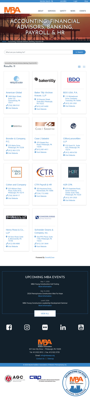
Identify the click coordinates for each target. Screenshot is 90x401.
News (73, 11)
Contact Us (40, 358)
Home (4, 41)
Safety (63, 11)
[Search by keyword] (38, 52)
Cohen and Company (16, 184)
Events (83, 11)
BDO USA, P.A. (70, 92)
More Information (45, 286)
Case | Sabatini (42, 138)
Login (75, 1)
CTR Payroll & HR (43, 184)
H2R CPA (67, 184)
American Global (14, 92)
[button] (79, 67)
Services (52, 11)
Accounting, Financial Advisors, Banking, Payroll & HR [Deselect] (21, 63)
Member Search (46, 1)
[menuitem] (40, 11)
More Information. (45, 296)
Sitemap (50, 358)
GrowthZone (49, 257)
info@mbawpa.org (48, 355)
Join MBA (63, 1)
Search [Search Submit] (79, 52)
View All (45, 313)
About (40, 11)
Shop (86, 1)
